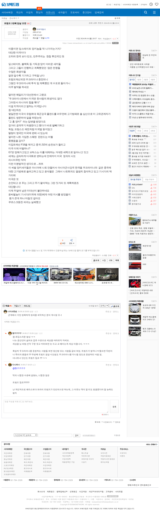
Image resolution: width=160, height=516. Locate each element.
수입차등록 (66, 459)
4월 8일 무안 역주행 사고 (141, 153)
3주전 (153, 131)
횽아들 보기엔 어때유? (141, 156)
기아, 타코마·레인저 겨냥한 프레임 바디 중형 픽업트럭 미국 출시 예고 (143, 231)
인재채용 (73, 491)
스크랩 (104, 255)
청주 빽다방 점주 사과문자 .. (141, 149)
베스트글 (84, 453)
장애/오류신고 (133, 485)
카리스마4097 (142, 185)
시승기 (83, 462)
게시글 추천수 (135, 179)
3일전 (153, 79)
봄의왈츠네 (142, 204)
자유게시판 (85, 456)
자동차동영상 (106, 456)
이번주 (132, 131)
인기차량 (27, 456)
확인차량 (27, 459)
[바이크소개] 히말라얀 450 (141, 290)
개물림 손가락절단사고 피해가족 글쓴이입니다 (143, 67)
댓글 (43, 38)
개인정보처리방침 (96, 491)
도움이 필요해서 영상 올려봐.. (144, 110)
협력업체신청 (62, 491)
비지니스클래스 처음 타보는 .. (144, 114)
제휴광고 (50, 491)
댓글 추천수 (149, 179)
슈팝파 (142, 200)
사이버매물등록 (68, 453)
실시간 (132, 79)
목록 (118, 18)
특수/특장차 (28, 462)
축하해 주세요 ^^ (139, 92)
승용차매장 (8, 462)
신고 (114, 39)
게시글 (35, 38)
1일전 (139, 79)
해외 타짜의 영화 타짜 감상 (143, 106)
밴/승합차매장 (9, 471)
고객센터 (109, 491)
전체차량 (27, 453)
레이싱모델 (105, 462)
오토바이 (123, 453)
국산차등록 (66, 456)
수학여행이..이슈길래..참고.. (143, 99)
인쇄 (109, 255)
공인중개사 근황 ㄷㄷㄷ (142, 103)
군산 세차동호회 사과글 (140, 64)
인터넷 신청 (53, 266)
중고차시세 (28, 468)
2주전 (146, 131)
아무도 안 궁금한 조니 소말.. (143, 95)
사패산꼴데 (142, 197)
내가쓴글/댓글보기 (89, 435)
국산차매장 (8, 453)
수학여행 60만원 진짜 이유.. (141, 146)
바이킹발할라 (142, 194)
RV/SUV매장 (8, 468)
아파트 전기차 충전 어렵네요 (141, 163)
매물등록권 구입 (68, 462)
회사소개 (41, 491)
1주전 (139, 131)
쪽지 (99, 39)
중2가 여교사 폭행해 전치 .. (141, 166)
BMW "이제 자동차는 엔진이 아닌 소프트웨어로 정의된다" (143, 233)
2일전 (146, 79)
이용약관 (83, 491)
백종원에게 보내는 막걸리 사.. (144, 84)
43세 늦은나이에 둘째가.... (142, 88)
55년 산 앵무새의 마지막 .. (142, 117)
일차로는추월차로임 (142, 191)
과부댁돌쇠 (41, 29)
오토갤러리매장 (10, 474)
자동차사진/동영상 (108, 459)
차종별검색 (28, 471)
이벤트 (122, 456)
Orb (142, 188)
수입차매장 (8, 456)
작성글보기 (107, 39)
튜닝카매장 (8, 459)
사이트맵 (119, 491)
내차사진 (104, 453)
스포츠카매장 (9, 465)
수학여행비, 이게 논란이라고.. (141, 136)
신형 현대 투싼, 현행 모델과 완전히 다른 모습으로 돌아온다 (143, 228)
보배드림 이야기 (87, 459)
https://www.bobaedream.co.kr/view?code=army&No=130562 (86, 43)
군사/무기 (13, 18)
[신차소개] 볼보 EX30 (139, 293)
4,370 (47, 38)
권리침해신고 (145, 485)
